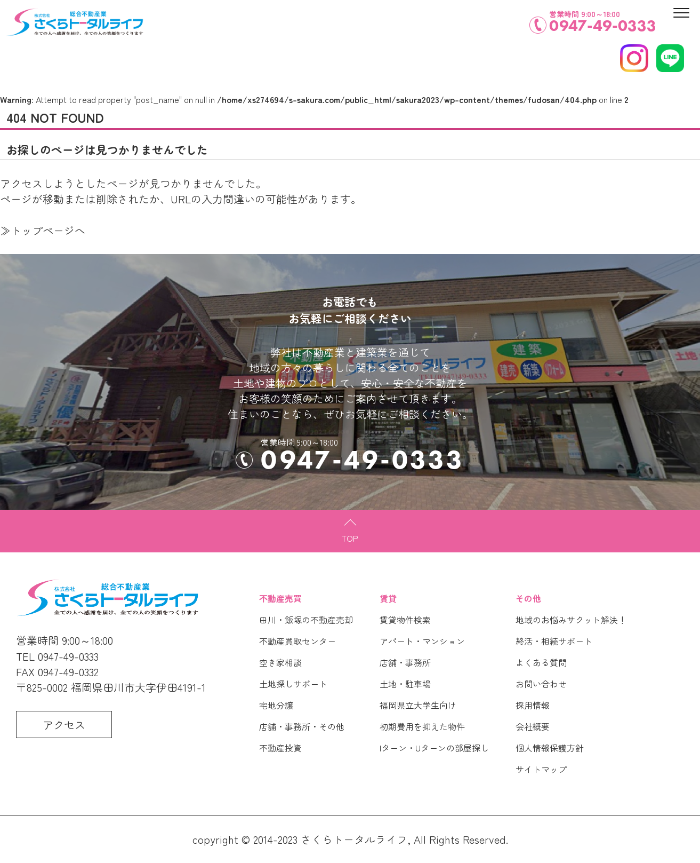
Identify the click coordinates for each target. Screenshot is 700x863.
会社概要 (533, 726)
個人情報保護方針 (550, 747)
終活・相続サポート (554, 641)
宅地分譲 (276, 705)
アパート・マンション (422, 641)
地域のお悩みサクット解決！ (571, 619)
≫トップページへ (42, 230)
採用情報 (533, 705)
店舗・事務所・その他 (301, 726)
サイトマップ (541, 769)
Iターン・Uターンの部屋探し (434, 747)
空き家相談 (280, 662)
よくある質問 (541, 662)
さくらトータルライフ (354, 839)
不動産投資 (280, 747)
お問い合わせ (541, 683)
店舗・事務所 (405, 662)
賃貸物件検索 (405, 619)
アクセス (64, 724)
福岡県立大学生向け (418, 705)
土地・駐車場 (405, 683)
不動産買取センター (297, 641)
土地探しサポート (293, 683)
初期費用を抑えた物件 (422, 726)
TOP (350, 538)
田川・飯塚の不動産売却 (306, 619)
